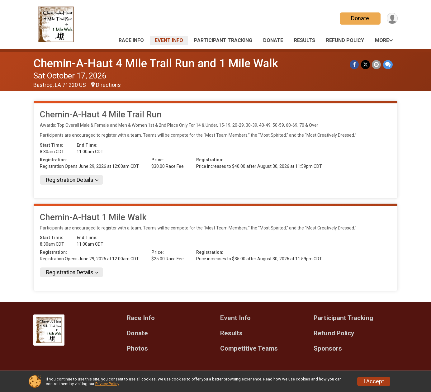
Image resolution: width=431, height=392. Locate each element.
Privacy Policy (107, 383)
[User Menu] (392, 18)
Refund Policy (345, 40)
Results (304, 40)
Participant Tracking (223, 40)
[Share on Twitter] (365, 64)
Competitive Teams (249, 348)
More (382, 40)
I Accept (373, 381)
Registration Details (69, 180)
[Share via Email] (376, 64)
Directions (108, 85)
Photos (137, 348)
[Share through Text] (388, 64)
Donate (360, 18)
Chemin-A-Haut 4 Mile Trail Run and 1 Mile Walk (155, 63)
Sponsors (328, 348)
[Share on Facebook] (354, 64)
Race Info (131, 40)
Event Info (169, 40)
